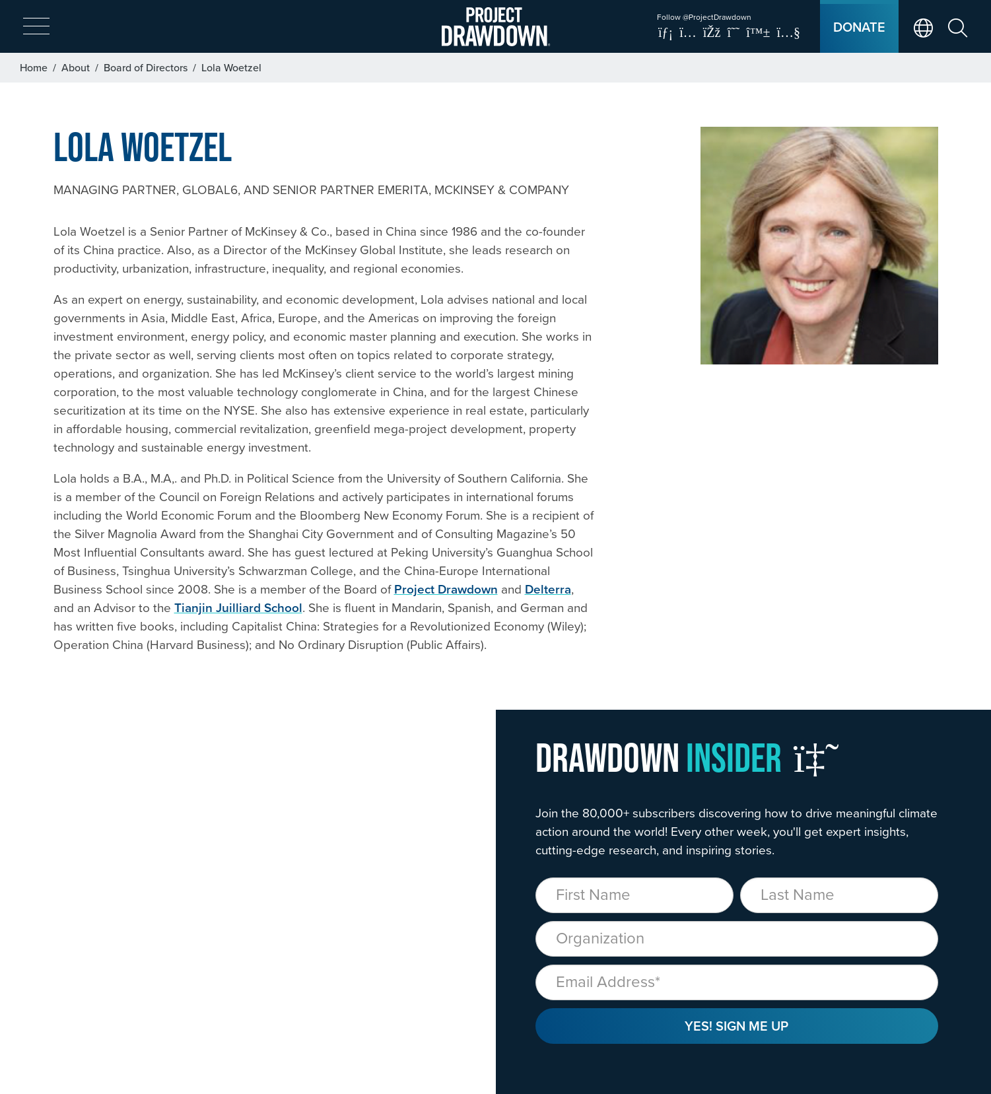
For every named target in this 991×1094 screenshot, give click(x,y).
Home (34, 67)
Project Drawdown (446, 589)
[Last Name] (839, 895)
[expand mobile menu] (36, 27)
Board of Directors (146, 67)
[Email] (736, 982)
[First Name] (634, 895)
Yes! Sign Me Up (736, 1025)
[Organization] (736, 939)
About (75, 67)
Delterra (548, 589)
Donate (859, 26)
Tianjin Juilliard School (238, 607)
